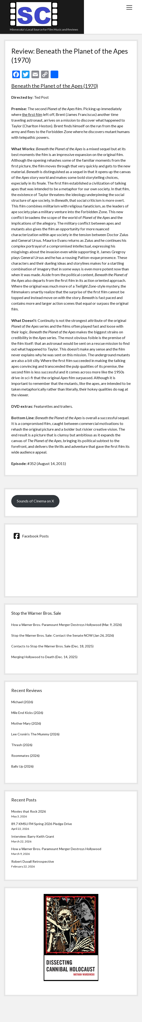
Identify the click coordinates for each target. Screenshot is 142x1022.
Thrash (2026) (21, 745)
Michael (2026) (22, 702)
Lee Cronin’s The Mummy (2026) (35, 734)
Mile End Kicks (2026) (27, 713)
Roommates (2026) (25, 756)
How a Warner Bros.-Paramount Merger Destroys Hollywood (56, 849)
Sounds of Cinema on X (35, 501)
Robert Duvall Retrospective (32, 861)
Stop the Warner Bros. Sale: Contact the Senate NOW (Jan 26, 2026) (62, 635)
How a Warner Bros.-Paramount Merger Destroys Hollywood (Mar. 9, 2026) (66, 625)
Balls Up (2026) (22, 766)
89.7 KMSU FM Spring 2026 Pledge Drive (41, 824)
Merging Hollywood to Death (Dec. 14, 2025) (44, 657)
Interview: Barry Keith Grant (32, 836)
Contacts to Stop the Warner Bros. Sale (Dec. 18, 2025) (52, 646)
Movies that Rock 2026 (28, 811)
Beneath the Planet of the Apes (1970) (54, 86)
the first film (32, 114)
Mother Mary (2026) (26, 723)
